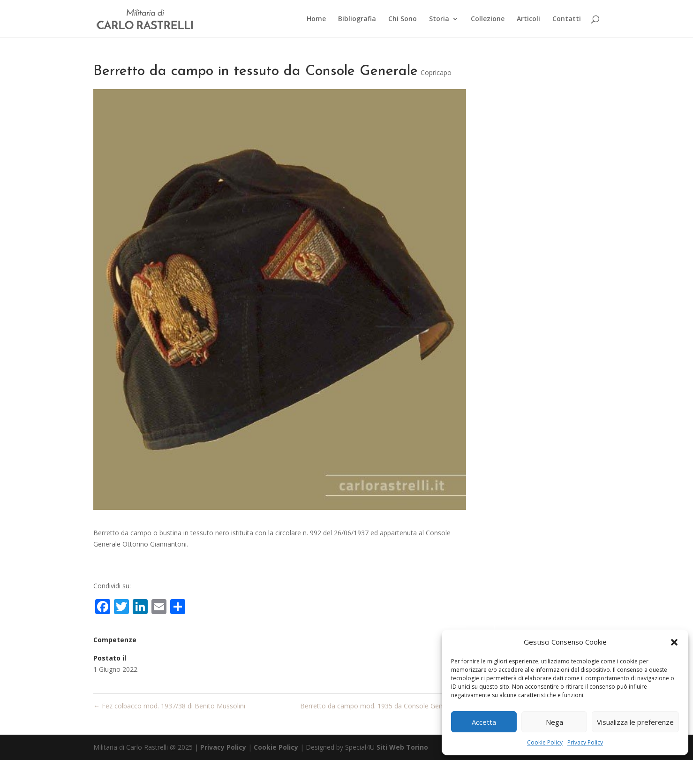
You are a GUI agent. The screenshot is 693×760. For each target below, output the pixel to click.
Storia (439, 19)
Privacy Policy (585, 742)
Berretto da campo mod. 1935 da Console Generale (383, 705)
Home (316, 19)
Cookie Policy (545, 742)
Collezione (488, 19)
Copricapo (436, 72)
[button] (674, 642)
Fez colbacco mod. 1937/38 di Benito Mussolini (169, 705)
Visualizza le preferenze (635, 722)
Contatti (566, 19)
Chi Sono (402, 19)
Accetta (484, 722)
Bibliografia (357, 19)
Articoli (528, 19)
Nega (554, 722)
